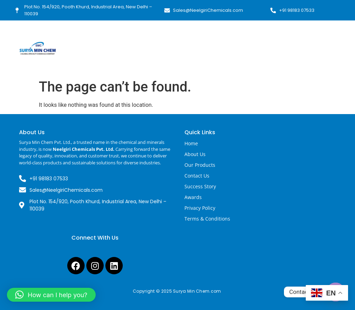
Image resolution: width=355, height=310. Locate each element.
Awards (193, 197)
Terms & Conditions (207, 218)
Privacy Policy (199, 208)
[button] (51, 295)
